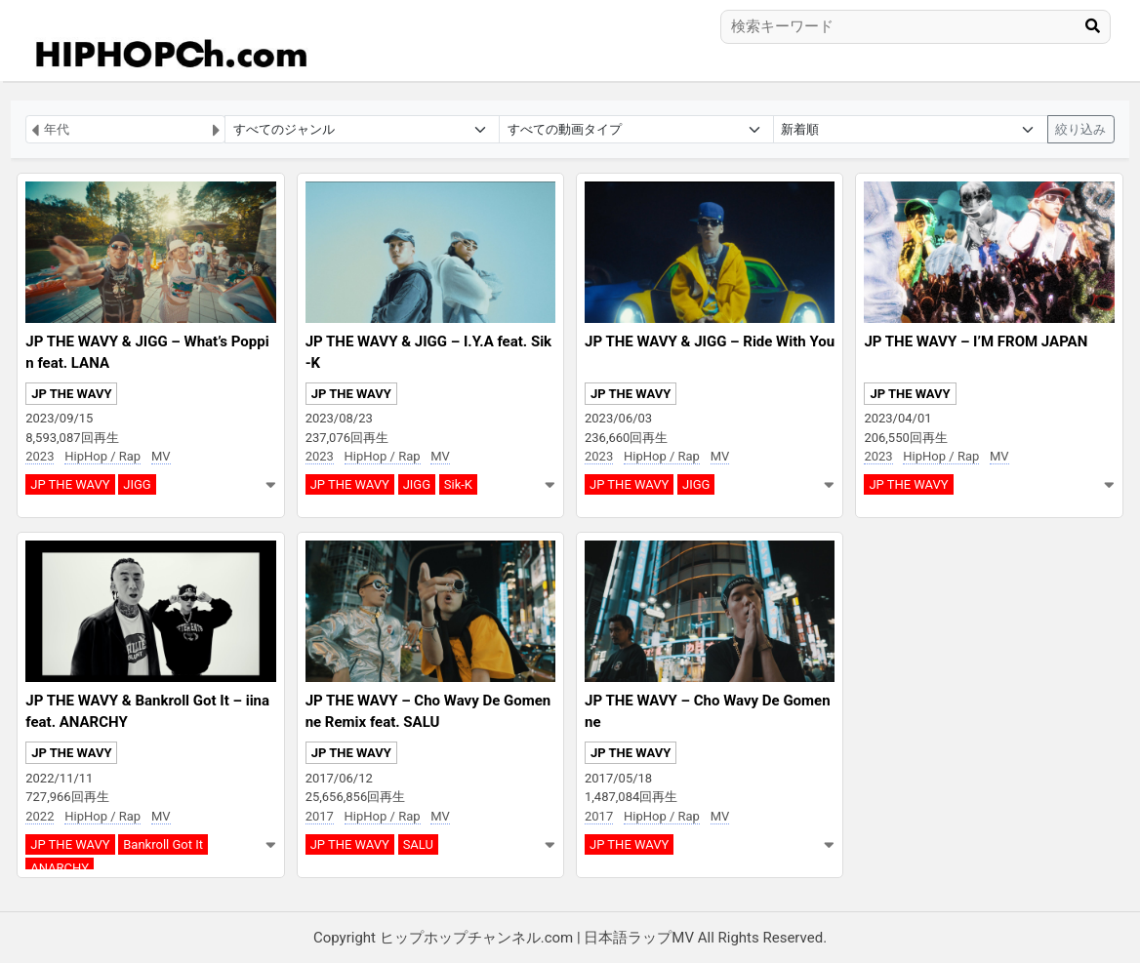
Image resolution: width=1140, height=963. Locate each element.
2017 (319, 816)
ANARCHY (59, 868)
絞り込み (1080, 129)
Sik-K (458, 484)
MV (161, 456)
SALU (418, 844)
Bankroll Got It (163, 844)
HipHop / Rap (102, 456)
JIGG (136, 484)
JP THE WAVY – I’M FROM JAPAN (975, 341)
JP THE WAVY (71, 393)
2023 (39, 456)
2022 (39, 816)
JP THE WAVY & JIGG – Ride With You (710, 341)
